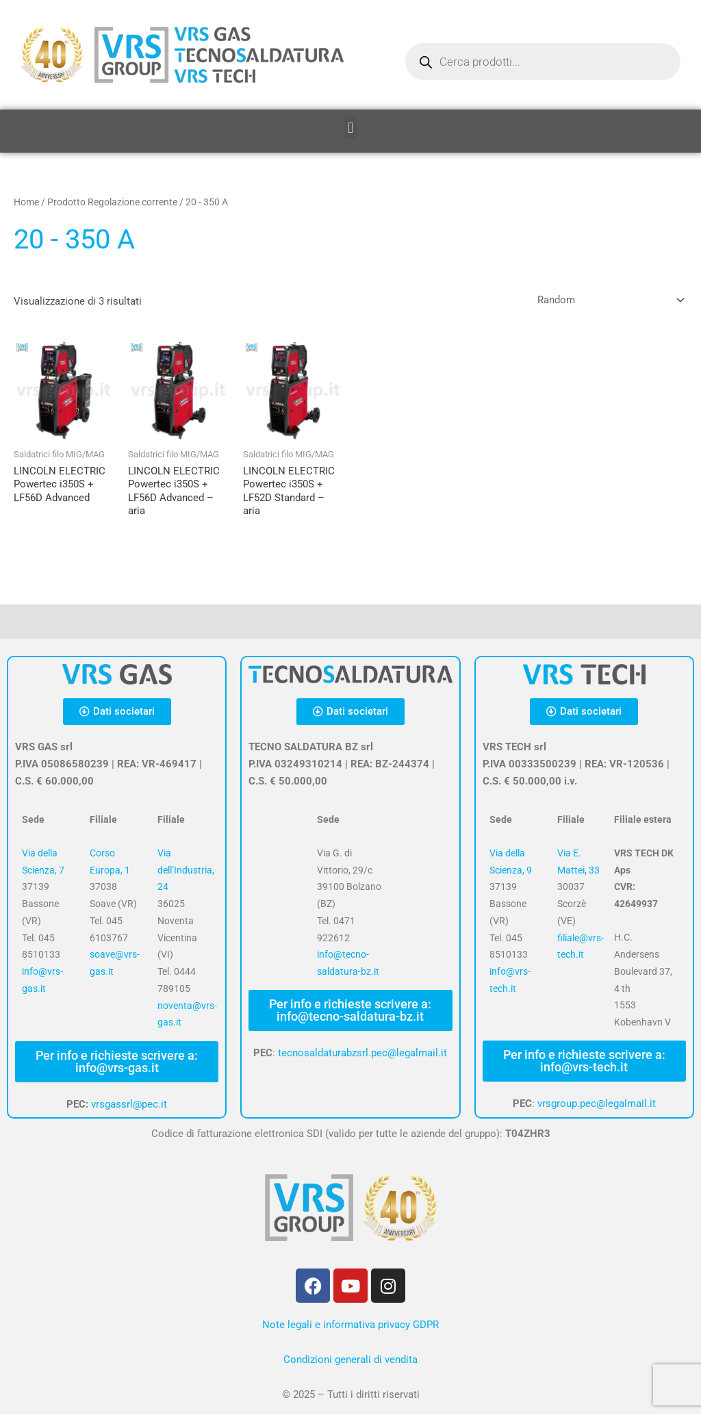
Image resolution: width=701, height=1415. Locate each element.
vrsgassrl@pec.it (129, 1105)
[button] (350, 127)
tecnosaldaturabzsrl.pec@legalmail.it (362, 1053)
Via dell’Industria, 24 (185, 870)
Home (26, 201)
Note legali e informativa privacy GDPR (350, 1325)
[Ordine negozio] (608, 300)
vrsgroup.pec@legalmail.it (596, 1104)
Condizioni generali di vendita (350, 1360)
